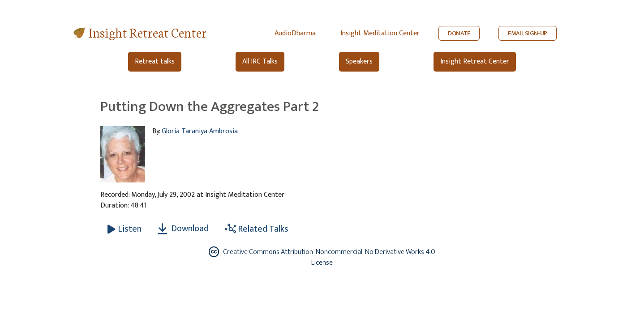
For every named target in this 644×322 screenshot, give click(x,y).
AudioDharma (295, 33)
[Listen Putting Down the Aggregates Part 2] (124, 229)
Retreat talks (155, 61)
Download (183, 228)
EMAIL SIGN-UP (527, 33)
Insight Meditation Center (380, 33)
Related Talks (256, 229)
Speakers (359, 61)
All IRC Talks (260, 61)
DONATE (459, 33)
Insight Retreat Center (147, 32)
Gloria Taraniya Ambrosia (200, 131)
